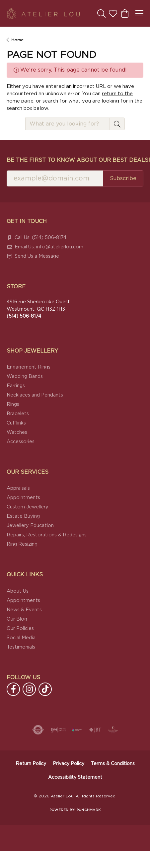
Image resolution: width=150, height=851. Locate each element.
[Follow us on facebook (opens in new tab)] (13, 689)
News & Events (24, 609)
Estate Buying (23, 516)
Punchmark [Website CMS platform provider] (89, 810)
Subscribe (123, 178)
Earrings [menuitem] (16, 385)
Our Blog (17, 619)
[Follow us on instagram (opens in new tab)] (29, 689)
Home (17, 40)
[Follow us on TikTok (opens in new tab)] (45, 689)
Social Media (21, 637)
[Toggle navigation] (139, 13)
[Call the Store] (24, 316)
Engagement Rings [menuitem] (28, 367)
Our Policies (20, 628)
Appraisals (18, 488)
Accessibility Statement (75, 777)
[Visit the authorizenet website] (38, 730)
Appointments (23, 497)
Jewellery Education (30, 525)
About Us (18, 591)
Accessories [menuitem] (21, 441)
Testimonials (21, 647)
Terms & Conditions (113, 763)
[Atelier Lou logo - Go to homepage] (43, 13)
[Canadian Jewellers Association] (77, 730)
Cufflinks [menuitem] (16, 423)
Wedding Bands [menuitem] (25, 376)
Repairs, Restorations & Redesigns (47, 534)
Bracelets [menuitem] (18, 413)
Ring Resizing (22, 544)
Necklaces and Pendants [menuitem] (35, 395)
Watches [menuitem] (17, 432)
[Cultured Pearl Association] (113, 730)
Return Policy (31, 763)
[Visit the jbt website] (95, 730)
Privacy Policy (68, 763)
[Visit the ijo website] (58, 730)
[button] (101, 13)
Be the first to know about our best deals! (75, 160)
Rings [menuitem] (13, 404)
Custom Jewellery (27, 506)
